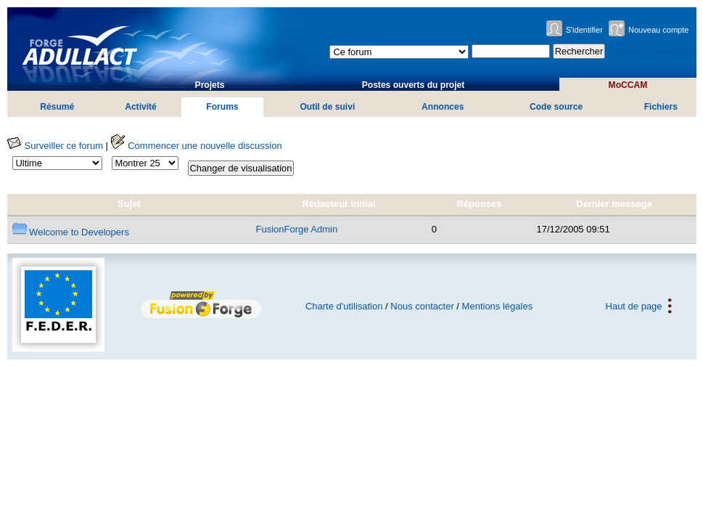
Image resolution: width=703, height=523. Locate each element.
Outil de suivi (327, 107)
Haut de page (634, 306)
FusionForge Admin (296, 229)
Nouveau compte (658, 29)
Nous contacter (421, 306)
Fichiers (661, 107)
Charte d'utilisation (344, 306)
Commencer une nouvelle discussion (196, 145)
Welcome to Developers (70, 232)
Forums (222, 107)
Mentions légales (497, 306)
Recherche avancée (650, 51)
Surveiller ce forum (55, 145)
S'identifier (584, 29)
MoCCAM (628, 85)
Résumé (57, 107)
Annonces (443, 107)
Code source (556, 107)
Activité (141, 107)
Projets (210, 85)
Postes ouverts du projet (413, 85)
